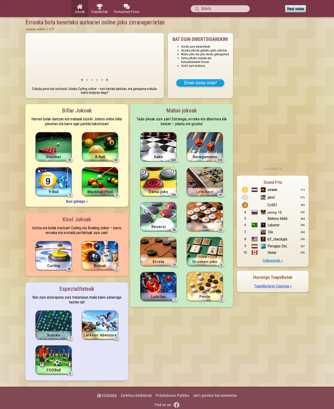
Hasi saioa (295, 8)
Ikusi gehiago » (77, 201)
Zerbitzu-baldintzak (136, 395)
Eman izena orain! (200, 83)
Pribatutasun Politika (172, 395)
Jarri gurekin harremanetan (215, 395)
